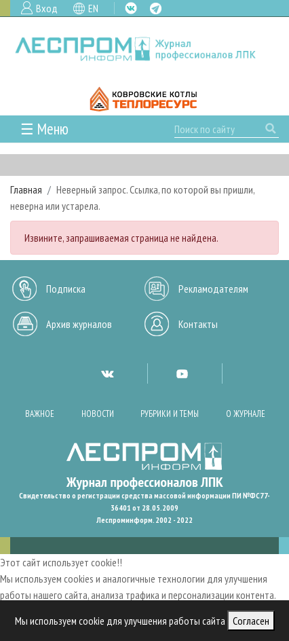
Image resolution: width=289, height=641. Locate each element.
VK (131, 8)
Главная (26, 189)
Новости (97, 414)
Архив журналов (79, 324)
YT (182, 373)
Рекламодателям (213, 288)
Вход (47, 8)
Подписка (65, 288)
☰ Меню (44, 129)
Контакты (198, 324)
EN (93, 8)
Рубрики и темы (169, 414)
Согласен (251, 620)
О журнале (245, 414)
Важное (39, 414)
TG (155, 8)
